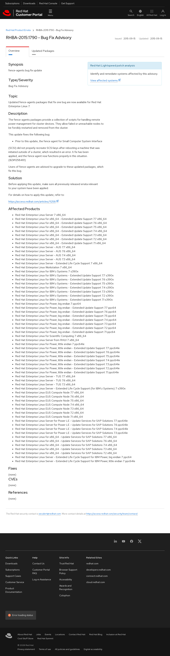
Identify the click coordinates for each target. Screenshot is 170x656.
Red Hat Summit (45, 638)
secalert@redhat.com (50, 513)
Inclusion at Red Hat (116, 634)
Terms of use (45, 649)
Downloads (29, 3)
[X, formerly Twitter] (140, 542)
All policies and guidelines (67, 649)
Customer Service (14, 582)
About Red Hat (25, 634)
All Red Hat (151, 12)
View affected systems (104, 80)
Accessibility (65, 579)
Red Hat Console (48, 3)
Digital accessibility (93, 649)
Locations (60, 634)
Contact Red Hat (77, 634)
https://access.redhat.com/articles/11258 (32, 201)
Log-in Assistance (41, 579)
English (140, 12)
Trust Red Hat (66, 563)
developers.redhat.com (98, 569)
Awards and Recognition (65, 587)
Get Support (67, 3)
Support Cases (13, 575)
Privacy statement (26, 649)
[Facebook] (132, 542)
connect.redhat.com (97, 575)
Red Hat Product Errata (18, 30)
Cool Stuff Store (25, 638)
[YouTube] (123, 542)
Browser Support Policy (68, 571)
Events (48, 634)
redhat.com (92, 563)
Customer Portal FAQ (41, 571)
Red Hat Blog (95, 634)
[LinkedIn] (115, 542)
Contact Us (38, 563)
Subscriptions (12, 3)
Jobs (38, 634)
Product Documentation (13, 590)
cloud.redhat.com (95, 582)
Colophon (64, 595)
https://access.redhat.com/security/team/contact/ (112, 513)
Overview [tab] (14, 50)
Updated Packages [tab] (43, 51)
